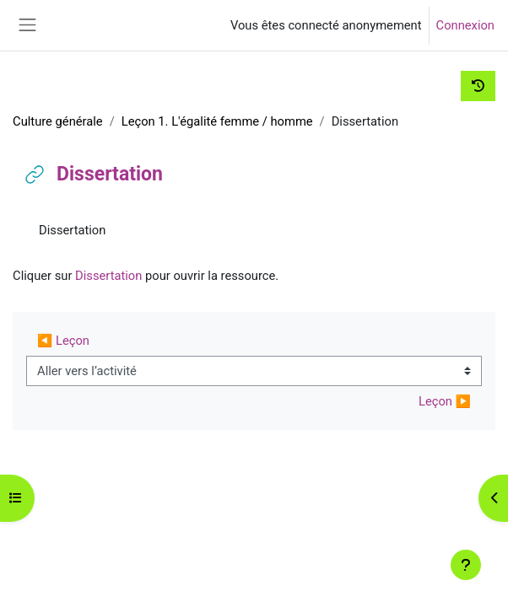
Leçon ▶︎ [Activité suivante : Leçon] (445, 401)
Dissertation (108, 275)
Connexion (465, 25)
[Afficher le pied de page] (466, 565)
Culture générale (58, 121)
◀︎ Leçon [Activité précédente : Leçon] (63, 340)
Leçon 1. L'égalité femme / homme (217, 121)
